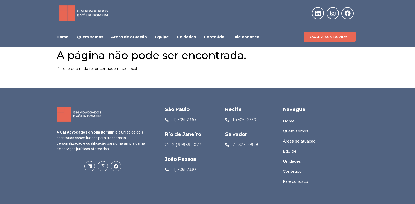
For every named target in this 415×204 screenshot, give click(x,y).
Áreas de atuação (129, 36)
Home (63, 36)
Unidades (186, 36)
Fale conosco (245, 36)
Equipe (162, 36)
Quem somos (89, 36)
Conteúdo (214, 36)
